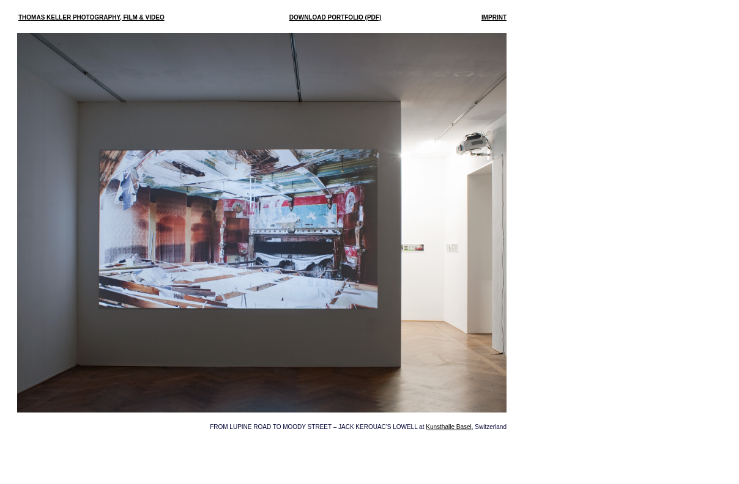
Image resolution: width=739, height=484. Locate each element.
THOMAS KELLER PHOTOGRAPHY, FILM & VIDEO (91, 17)
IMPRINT (494, 17)
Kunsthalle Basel (449, 427)
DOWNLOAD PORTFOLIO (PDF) (335, 17)
